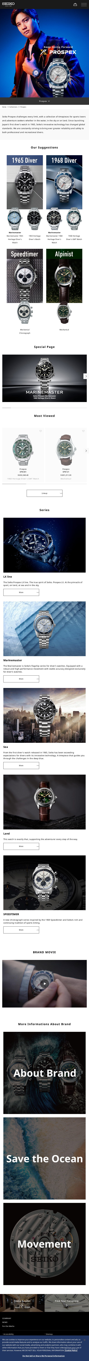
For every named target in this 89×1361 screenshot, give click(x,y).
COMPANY (6, 1318)
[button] (84, 4)
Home (4, 107)
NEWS (4, 1322)
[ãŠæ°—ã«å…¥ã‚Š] (40, 440)
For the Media (8, 1326)
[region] (44, 1348)
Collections (13, 107)
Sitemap (49, 1334)
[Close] (84, 1340)
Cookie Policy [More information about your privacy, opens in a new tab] (71, 1350)
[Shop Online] (75, 4)
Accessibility (8, 1334)
